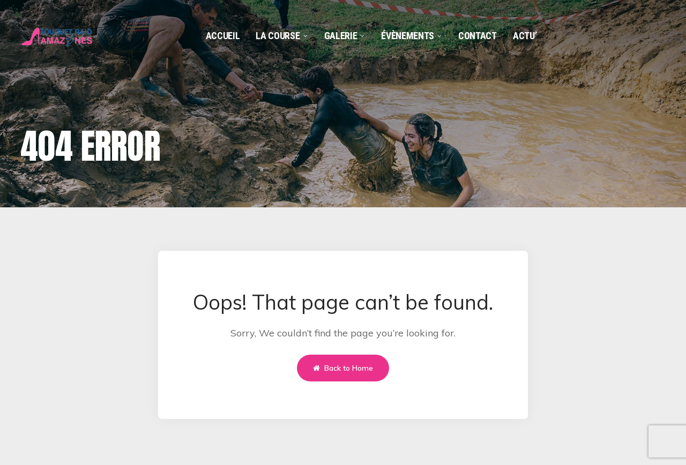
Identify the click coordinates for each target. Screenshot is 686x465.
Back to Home (343, 368)
